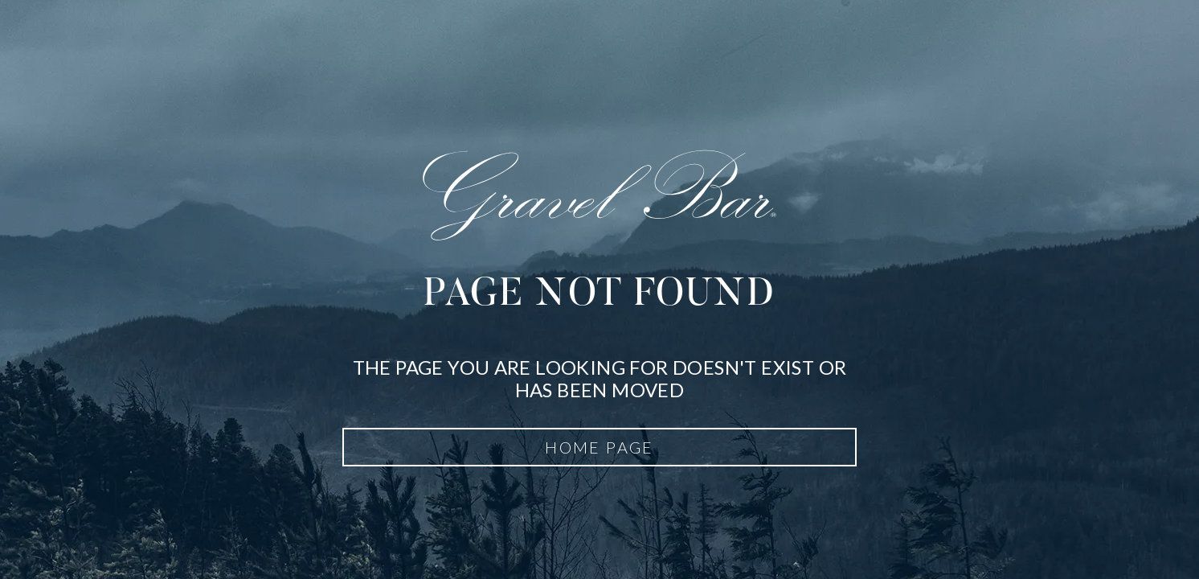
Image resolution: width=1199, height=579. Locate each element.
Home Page (599, 447)
